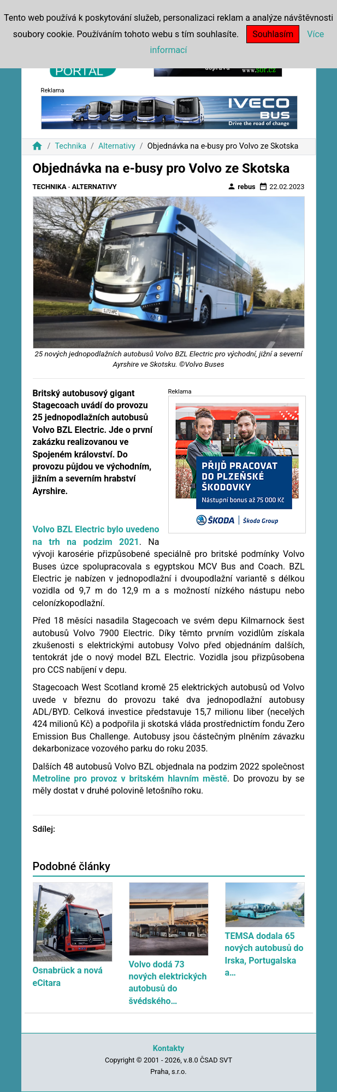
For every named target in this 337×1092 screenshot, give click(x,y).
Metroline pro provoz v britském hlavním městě (130, 778)
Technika (70, 146)
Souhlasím (272, 34)
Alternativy (116, 146)
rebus (241, 186)
